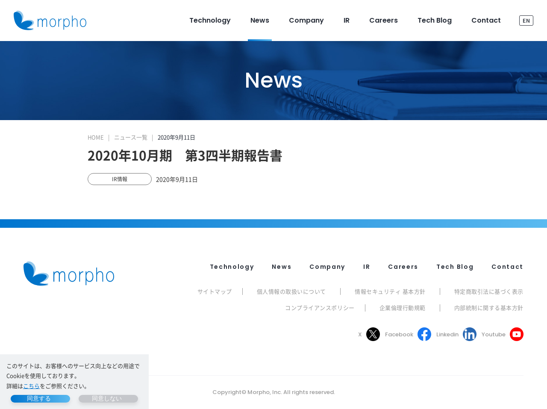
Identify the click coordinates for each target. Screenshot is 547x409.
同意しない (107, 398)
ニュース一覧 (130, 137)
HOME (96, 137)
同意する (39, 398)
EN (526, 20)
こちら (31, 386)
